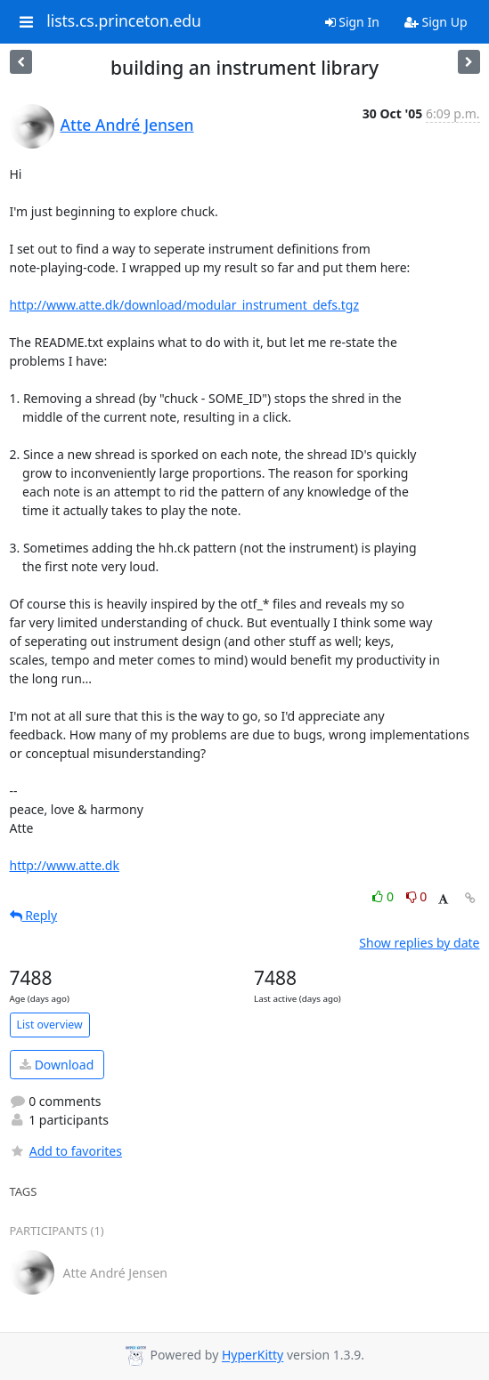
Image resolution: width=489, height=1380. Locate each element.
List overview (50, 1024)
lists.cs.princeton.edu (123, 21)
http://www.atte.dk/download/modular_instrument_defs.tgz (185, 304)
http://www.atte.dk (64, 865)
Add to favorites (66, 1150)
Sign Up (436, 21)
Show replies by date (419, 942)
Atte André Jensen (127, 124)
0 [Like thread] (384, 896)
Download (57, 1064)
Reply (34, 915)
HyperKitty (252, 1355)
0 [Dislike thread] (417, 896)
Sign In (352, 21)
